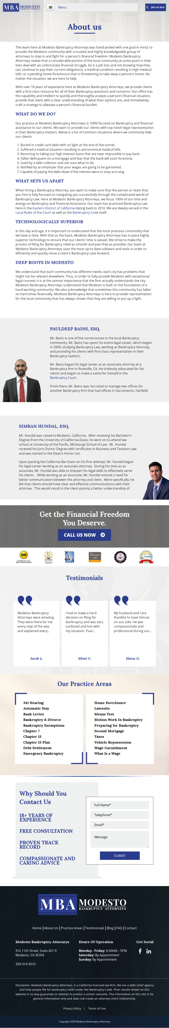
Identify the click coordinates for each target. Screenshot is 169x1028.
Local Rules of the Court (33, 212)
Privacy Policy (72, 1008)
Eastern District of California (54, 208)
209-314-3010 (155, 7)
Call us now (84, 535)
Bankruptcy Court (63, 377)
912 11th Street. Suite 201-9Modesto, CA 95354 (36, 952)
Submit (120, 855)
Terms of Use (97, 1008)
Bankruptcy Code (85, 212)
